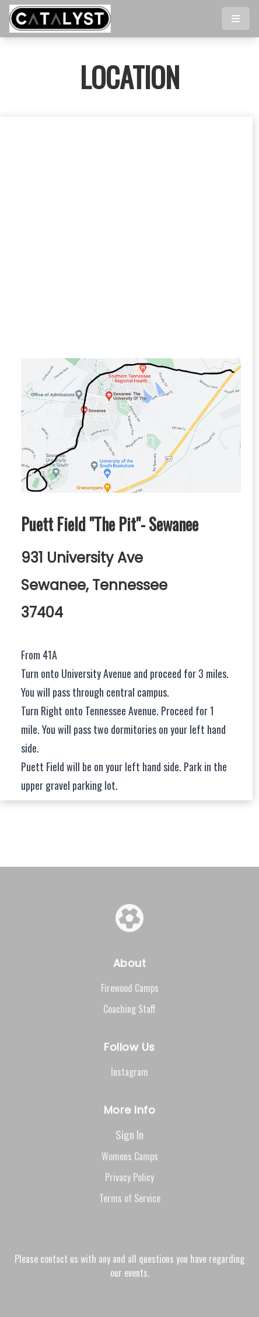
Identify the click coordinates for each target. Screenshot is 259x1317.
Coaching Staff (129, 1009)
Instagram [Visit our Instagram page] (129, 1072)
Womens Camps (130, 1156)
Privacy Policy (129, 1177)
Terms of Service (129, 1198)
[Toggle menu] (236, 18)
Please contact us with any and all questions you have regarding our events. (129, 1266)
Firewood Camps (130, 988)
